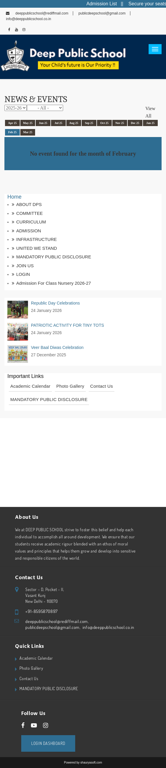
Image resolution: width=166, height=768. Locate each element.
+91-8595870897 (41, 611)
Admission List (108, 3)
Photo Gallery (70, 386)
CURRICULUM (31, 221)
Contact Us (101, 386)
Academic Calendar (30, 386)
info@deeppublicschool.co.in (107, 627)
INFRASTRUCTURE (36, 239)
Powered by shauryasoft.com (83, 762)
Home (14, 197)
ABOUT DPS (29, 204)
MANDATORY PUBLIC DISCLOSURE (53, 256)
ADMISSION (28, 230)
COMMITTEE (29, 213)
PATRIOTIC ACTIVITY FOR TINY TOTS (67, 325)
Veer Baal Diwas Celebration (57, 347)
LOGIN (23, 274)
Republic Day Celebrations (55, 303)
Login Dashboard (48, 743)
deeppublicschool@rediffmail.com (41, 13)
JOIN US (25, 265)
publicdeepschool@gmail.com (102, 13)
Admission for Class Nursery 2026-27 (53, 283)
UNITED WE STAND (36, 248)
